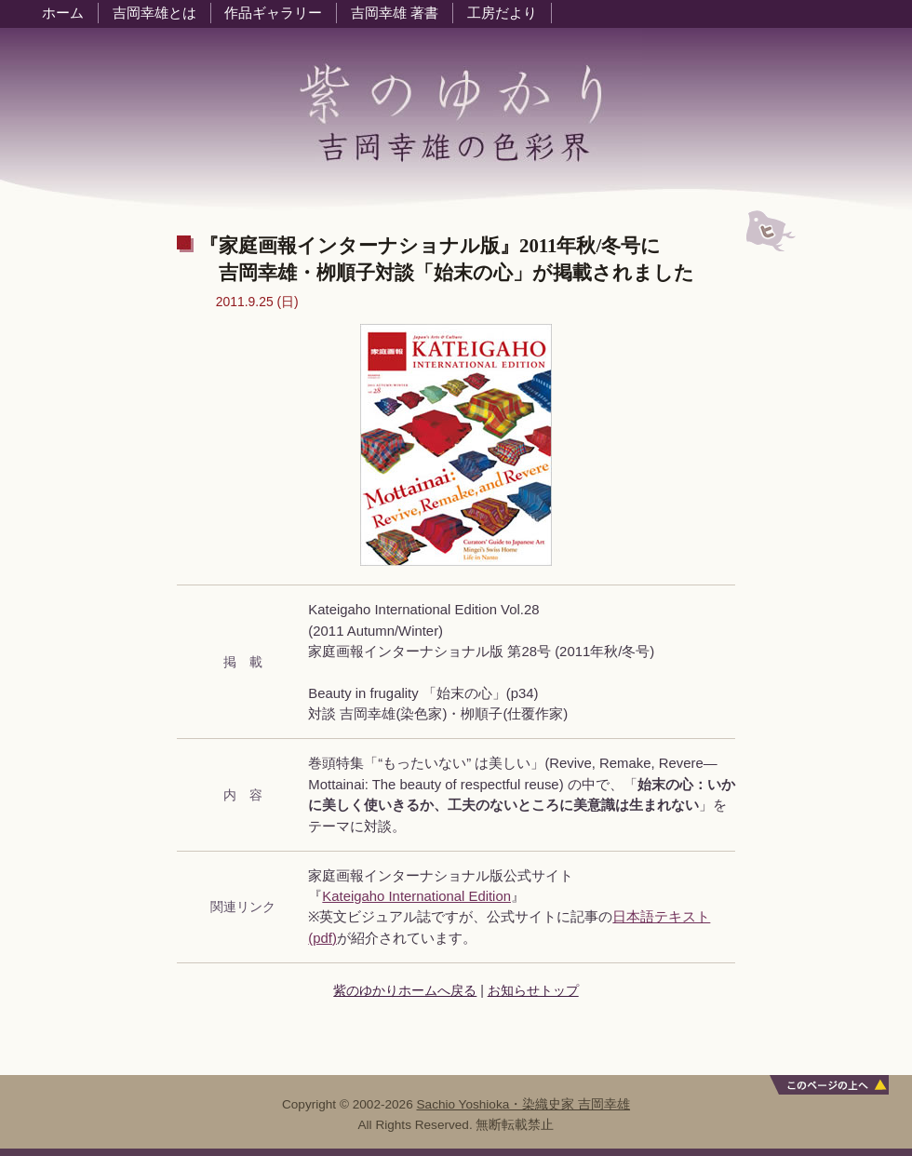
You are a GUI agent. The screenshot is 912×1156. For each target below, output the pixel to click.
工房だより (502, 13)
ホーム (63, 13)
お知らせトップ (533, 990)
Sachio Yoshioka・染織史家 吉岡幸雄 (524, 1104)
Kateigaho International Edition (416, 896)
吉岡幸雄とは (154, 13)
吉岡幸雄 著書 (394, 13)
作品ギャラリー (273, 13)
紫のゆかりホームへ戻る (404, 990)
